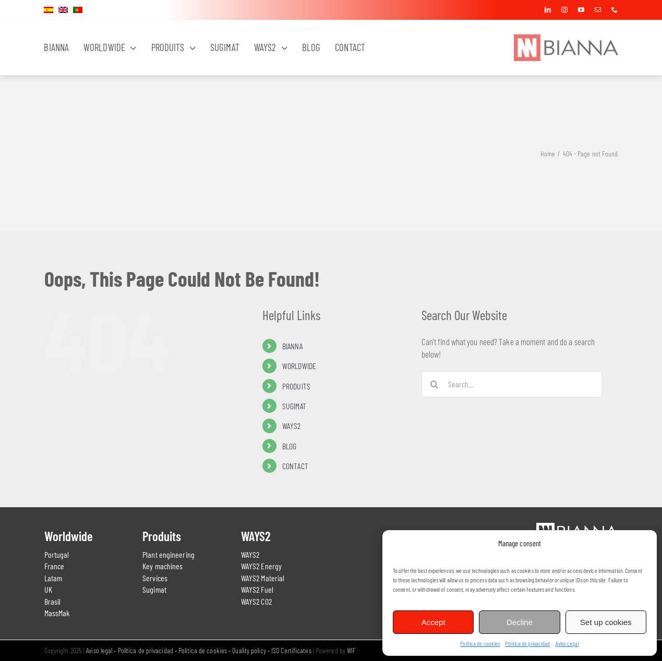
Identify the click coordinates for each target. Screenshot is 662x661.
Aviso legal (99, 650)
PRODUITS (296, 386)
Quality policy (249, 650)
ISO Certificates (291, 650)
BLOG (289, 446)
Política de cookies (480, 643)
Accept (434, 622)
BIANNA (292, 346)
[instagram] (564, 10)
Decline (520, 622)
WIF (351, 650)
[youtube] (581, 10)
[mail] (598, 10)
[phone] (614, 10)
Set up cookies (605, 622)
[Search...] (512, 384)
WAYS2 (291, 426)
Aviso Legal (567, 643)
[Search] (435, 384)
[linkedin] (548, 10)
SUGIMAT (294, 406)
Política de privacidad (527, 643)
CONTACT (295, 466)
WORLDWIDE (299, 366)
